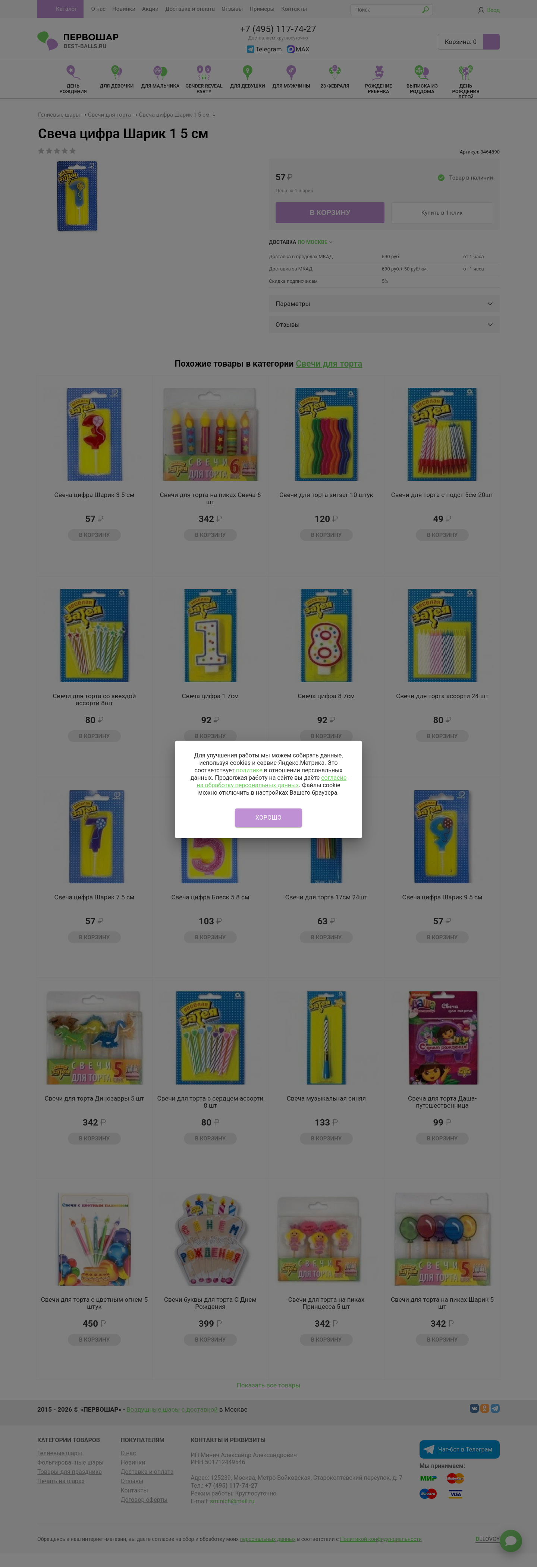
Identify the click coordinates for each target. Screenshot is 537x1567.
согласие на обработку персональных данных (271, 781)
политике (249, 770)
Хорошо (268, 817)
